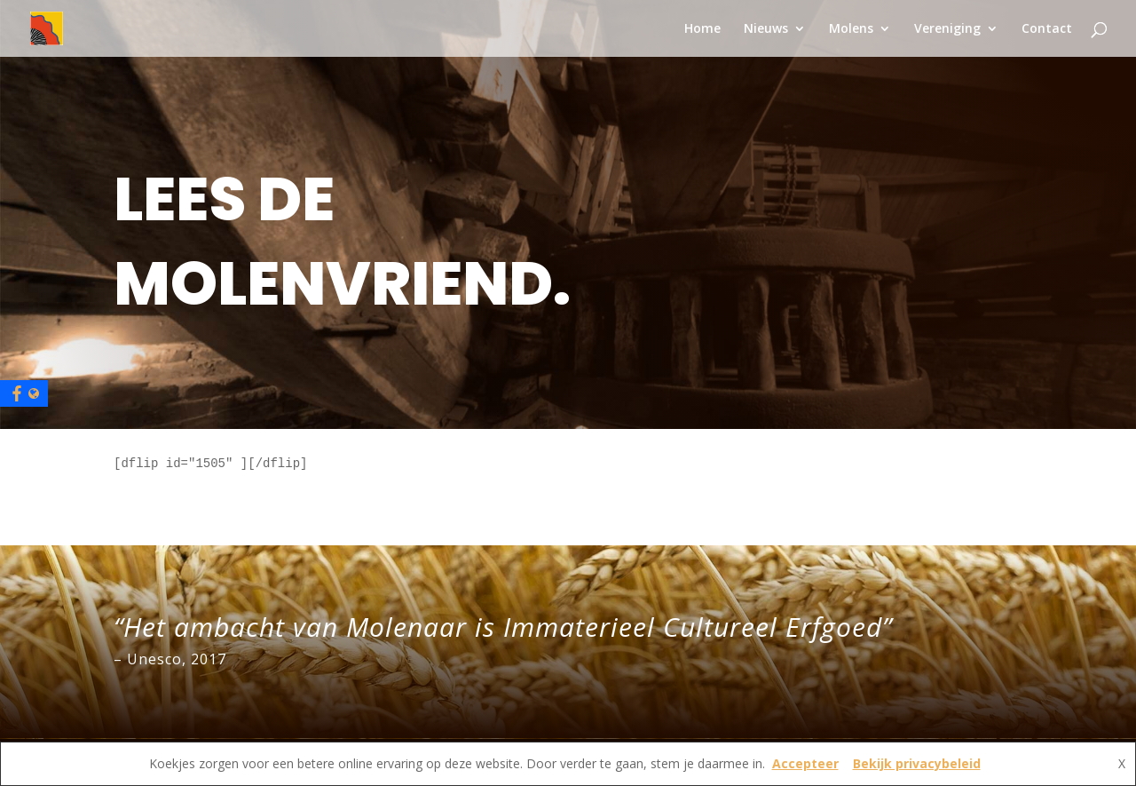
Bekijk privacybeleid (917, 763)
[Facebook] (24, 393)
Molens (851, 29)
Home (702, 29)
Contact (1047, 29)
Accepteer (805, 763)
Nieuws (766, 29)
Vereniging (947, 29)
